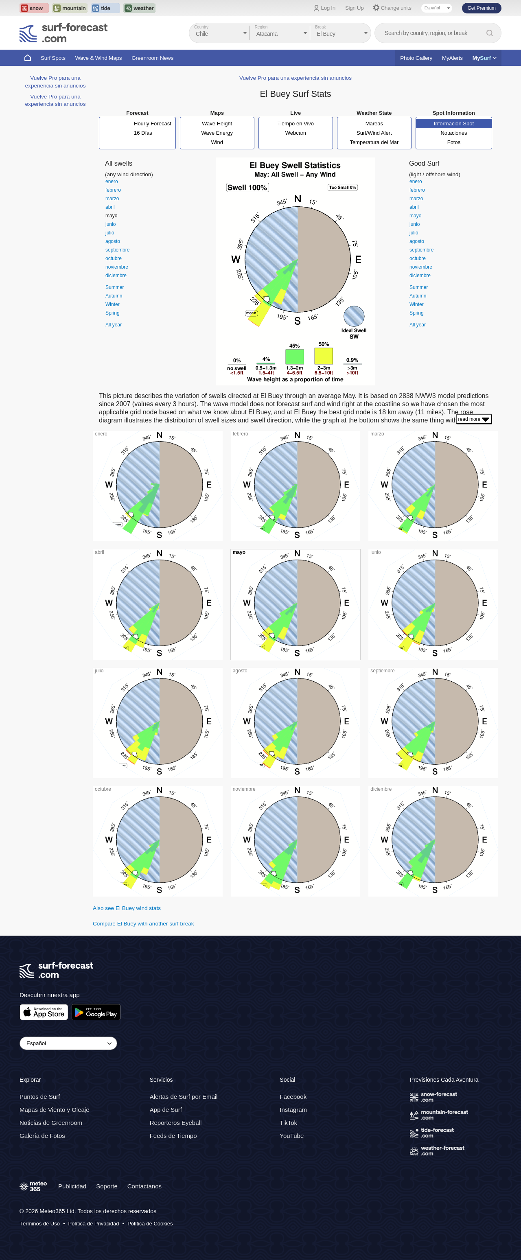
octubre (113, 258)
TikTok (288, 1122)
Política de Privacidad (93, 1224)
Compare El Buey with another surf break (143, 924)
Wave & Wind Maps (98, 58)
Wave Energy (217, 133)
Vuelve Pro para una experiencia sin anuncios (295, 78)
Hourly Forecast (152, 123)
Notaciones (453, 133)
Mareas (374, 123)
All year (113, 325)
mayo (111, 216)
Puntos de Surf (40, 1096)
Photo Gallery (416, 58)
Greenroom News (152, 58)
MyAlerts (452, 58)
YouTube (292, 1135)
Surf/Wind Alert (374, 133)
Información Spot (454, 123)
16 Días (143, 133)
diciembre (116, 275)
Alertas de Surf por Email (184, 1096)
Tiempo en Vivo (295, 123)
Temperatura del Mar (374, 142)
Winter (112, 304)
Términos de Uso (40, 1224)
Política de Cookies (150, 1224)
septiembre (117, 250)
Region (261, 27)
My (485, 58)
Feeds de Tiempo (173, 1135)
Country (201, 27)
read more (473, 419)
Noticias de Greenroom (51, 1122)
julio (109, 233)
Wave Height (217, 123)
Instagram (293, 1109)
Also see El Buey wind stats (127, 908)
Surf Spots (53, 58)
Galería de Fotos (42, 1135)
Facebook (293, 1096)
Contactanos (144, 1186)
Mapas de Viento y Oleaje (55, 1109)
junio (110, 224)
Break (320, 27)
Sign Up (354, 8)
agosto (112, 241)
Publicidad (72, 1186)
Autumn (113, 296)
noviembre (116, 267)
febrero (113, 190)
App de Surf (166, 1109)
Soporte (107, 1186)
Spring (112, 313)
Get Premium (482, 8)
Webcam (295, 133)
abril (110, 207)
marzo (112, 198)
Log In (328, 8)
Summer (114, 287)
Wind (217, 142)
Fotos (454, 142)
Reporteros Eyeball (176, 1122)
